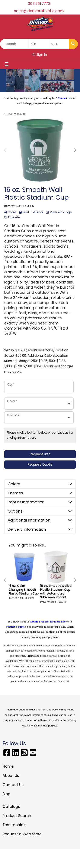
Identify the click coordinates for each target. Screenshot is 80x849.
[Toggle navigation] (6, 64)
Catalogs (11, 806)
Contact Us (13, 784)
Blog (6, 793)
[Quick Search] (14, 44)
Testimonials (14, 824)
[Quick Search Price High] (59, 44)
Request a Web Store (22, 834)
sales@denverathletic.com (39, 10)
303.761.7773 (39, 3)
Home (8, 766)
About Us (11, 775)
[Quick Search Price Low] (39, 44)
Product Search (17, 815)
